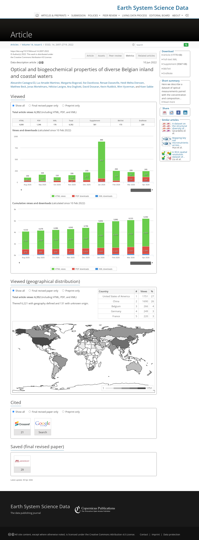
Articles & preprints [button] (54, 15)
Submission (78, 15)
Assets (101, 55)
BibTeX (167, 68)
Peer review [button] (110, 15)
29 (22, 469)
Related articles (146, 55)
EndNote (168, 73)
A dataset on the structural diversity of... (179, 126)
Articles (15, 44)
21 (22, 432)
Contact (144, 534)
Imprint (156, 534)
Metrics (130, 55)
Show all (18, 105)
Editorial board (159, 15)
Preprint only (71, 105)
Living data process (134, 15)
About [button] (176, 15)
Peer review (115, 55)
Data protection (171, 534)
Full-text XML (170, 59)
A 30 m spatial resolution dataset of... (179, 154)
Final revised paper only (43, 105)
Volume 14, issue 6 (32, 44)
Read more (169, 101)
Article (90, 55)
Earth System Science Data (152, 7)
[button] (133, 44)
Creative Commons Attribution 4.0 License (111, 534)
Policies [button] (93, 15)
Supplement (169, 64)
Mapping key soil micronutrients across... (180, 141)
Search (43, 432)
